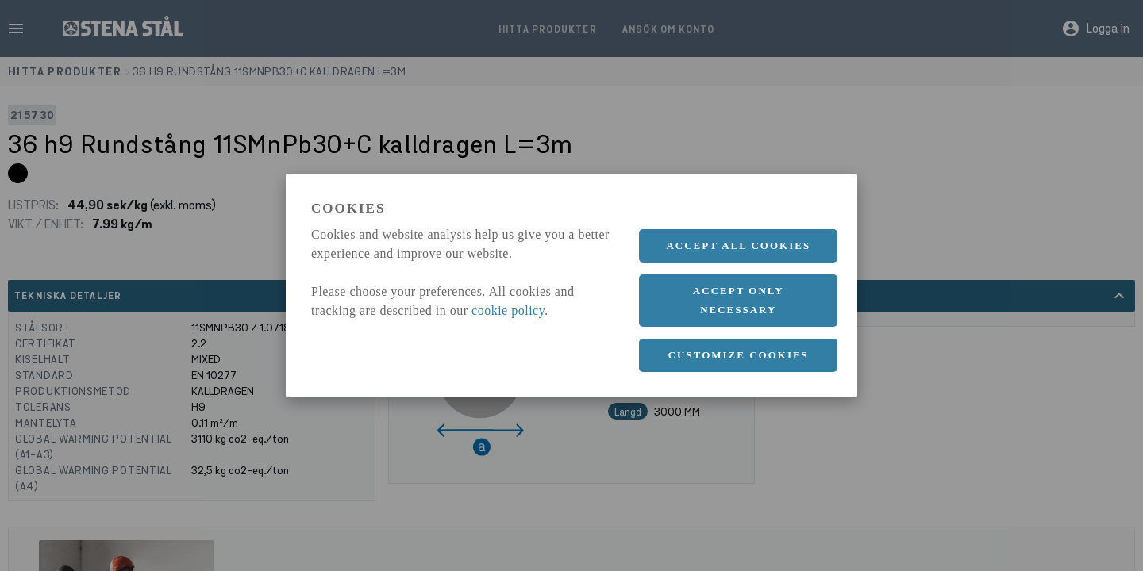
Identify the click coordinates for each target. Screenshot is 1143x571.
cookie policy (508, 310)
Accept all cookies (738, 245)
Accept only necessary (738, 300)
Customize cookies (738, 355)
